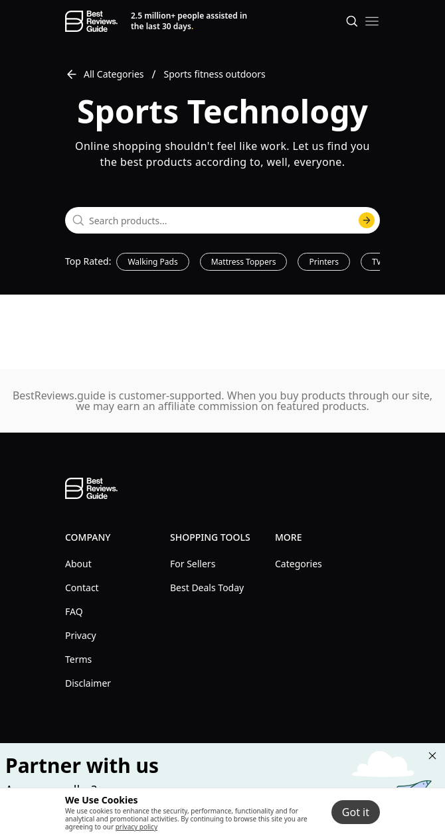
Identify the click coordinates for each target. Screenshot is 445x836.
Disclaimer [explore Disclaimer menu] (88, 683)
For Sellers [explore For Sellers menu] (192, 563)
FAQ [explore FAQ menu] (74, 611)
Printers (324, 261)
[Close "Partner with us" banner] (432, 755)
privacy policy (136, 826)
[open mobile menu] (372, 21)
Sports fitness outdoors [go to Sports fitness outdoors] (215, 74)
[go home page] (91, 21)
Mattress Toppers (243, 261)
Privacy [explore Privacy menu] (80, 635)
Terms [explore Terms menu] (78, 659)
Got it (355, 812)
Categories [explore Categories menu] (298, 563)
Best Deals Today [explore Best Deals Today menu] (207, 587)
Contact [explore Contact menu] (82, 587)
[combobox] (222, 220)
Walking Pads (152, 261)
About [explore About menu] (78, 563)
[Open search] (352, 21)
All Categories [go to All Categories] (104, 74)
